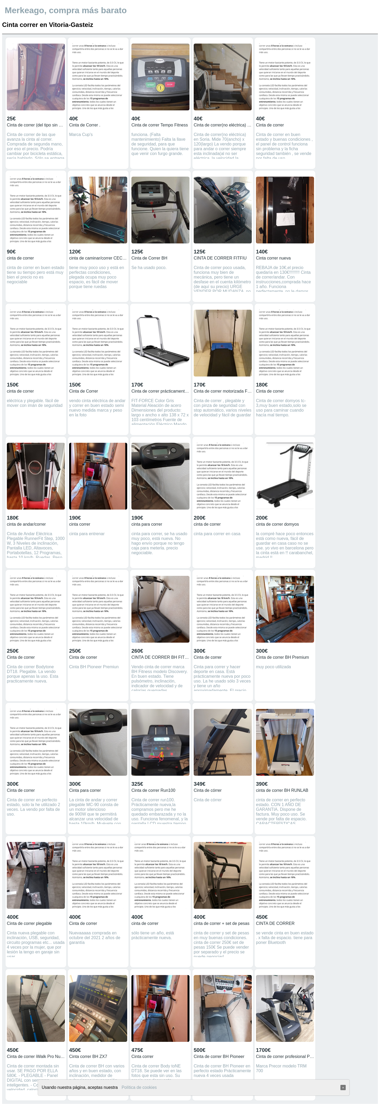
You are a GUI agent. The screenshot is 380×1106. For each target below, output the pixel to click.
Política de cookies (139, 1087)
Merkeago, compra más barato (66, 10)
